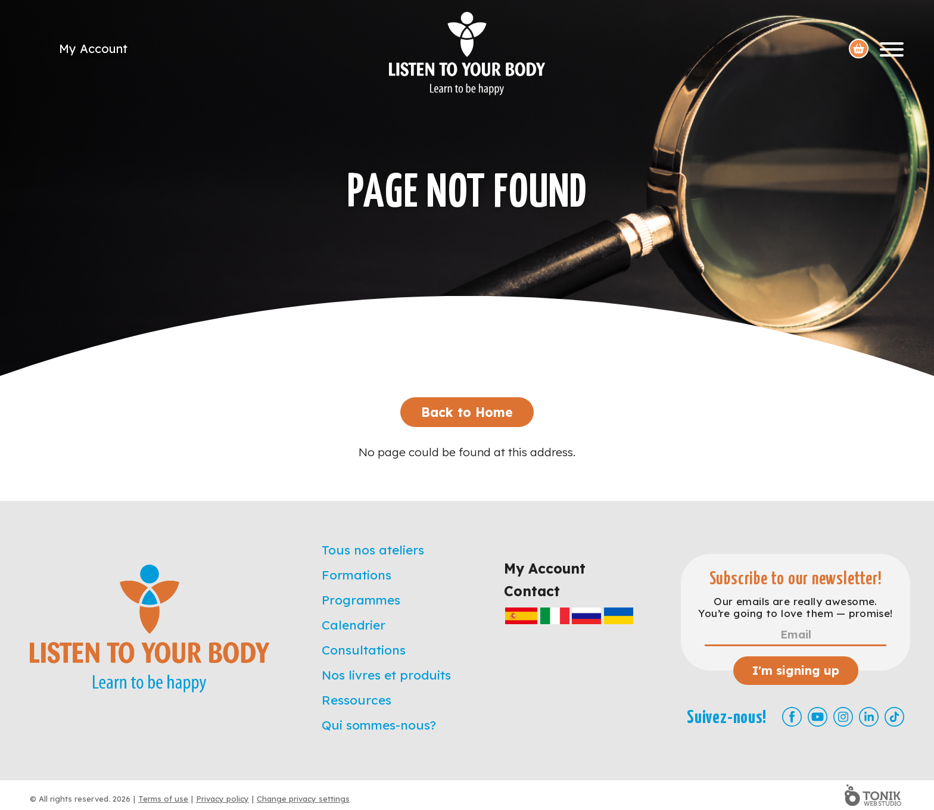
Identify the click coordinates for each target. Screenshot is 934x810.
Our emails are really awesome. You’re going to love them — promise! (795, 607)
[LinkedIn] (869, 717)
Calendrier (353, 625)
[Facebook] (792, 717)
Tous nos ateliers (373, 549)
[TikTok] (894, 717)
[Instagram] (843, 717)
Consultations (364, 650)
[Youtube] (817, 717)
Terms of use (163, 798)
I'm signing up (795, 670)
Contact (532, 591)
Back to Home (467, 412)
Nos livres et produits (386, 675)
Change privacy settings (303, 798)
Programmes (361, 600)
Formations (356, 574)
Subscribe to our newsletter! (795, 579)
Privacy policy (222, 798)
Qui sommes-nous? (379, 725)
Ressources (356, 700)
